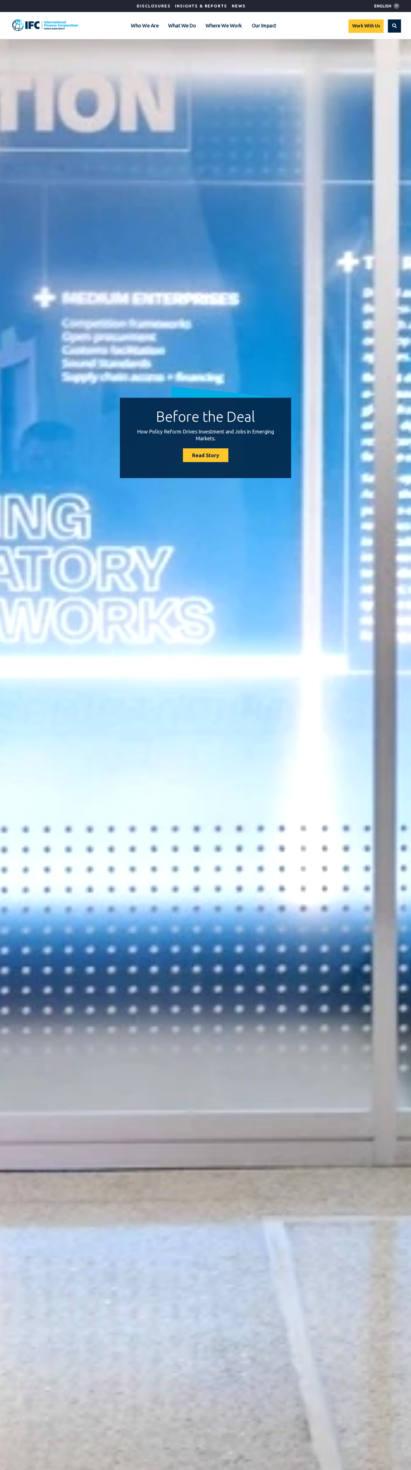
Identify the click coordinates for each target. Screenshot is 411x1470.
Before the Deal (205, 416)
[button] (394, 26)
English (382, 6)
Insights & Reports (201, 6)
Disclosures (153, 6)
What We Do (182, 25)
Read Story (205, 455)
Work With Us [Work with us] (366, 25)
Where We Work (224, 25)
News (238, 6)
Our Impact (264, 25)
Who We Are (144, 25)
